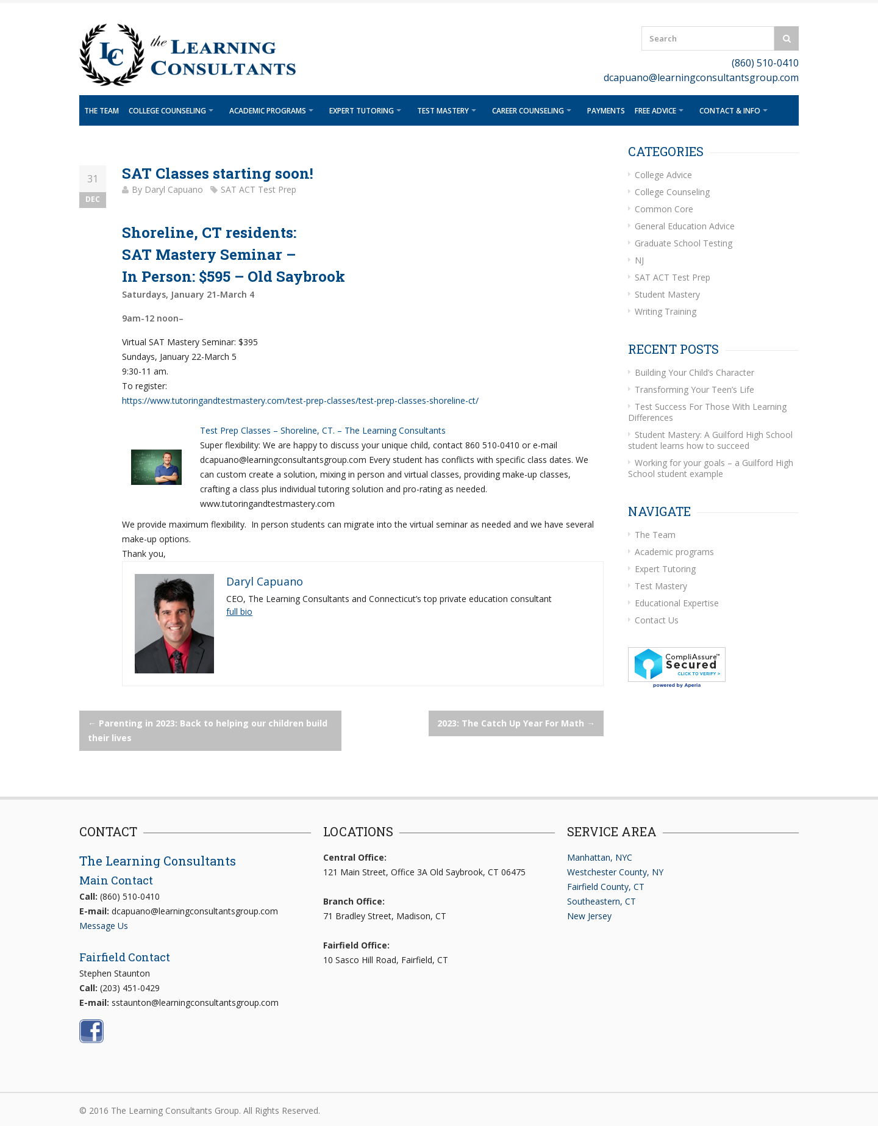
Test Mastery (443, 111)
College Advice (663, 175)
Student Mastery (667, 294)
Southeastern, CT (601, 901)
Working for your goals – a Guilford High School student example (710, 468)
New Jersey (589, 916)
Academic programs (267, 111)
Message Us (103, 925)
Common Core (664, 209)
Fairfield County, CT (605, 886)
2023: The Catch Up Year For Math (516, 723)
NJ (639, 260)
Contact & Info (729, 111)
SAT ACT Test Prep (258, 189)
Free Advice (655, 111)
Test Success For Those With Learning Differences (707, 412)
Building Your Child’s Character (694, 372)
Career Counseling (528, 111)
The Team (101, 111)
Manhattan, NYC (599, 857)
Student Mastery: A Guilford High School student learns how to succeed (710, 440)
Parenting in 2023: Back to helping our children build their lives (207, 730)
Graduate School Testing (683, 243)
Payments (606, 111)
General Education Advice (685, 226)
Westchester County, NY (615, 872)
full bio (239, 611)
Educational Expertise (677, 603)
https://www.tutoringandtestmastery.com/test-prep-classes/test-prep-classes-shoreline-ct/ (300, 400)
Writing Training (665, 311)
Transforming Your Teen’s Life (694, 389)
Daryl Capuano (174, 189)
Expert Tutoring (361, 111)
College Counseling (167, 111)
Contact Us (657, 620)
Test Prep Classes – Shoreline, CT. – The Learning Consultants (323, 430)
